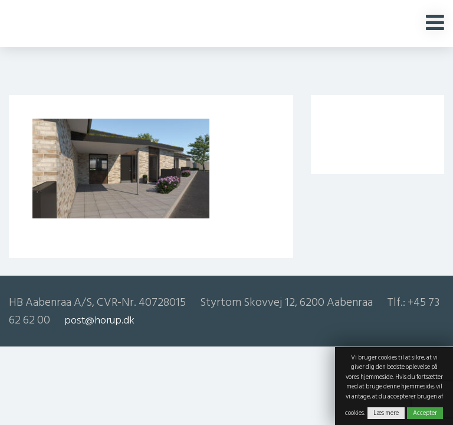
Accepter (425, 413)
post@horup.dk (99, 320)
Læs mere (386, 413)
